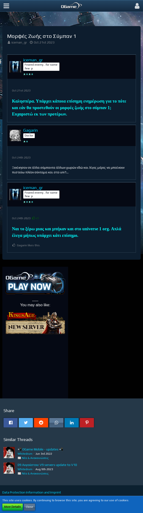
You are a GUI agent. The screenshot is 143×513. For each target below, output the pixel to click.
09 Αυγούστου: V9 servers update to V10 (47, 465)
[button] (6, 6)
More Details (12, 507)
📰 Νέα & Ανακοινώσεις (33, 458)
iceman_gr (19, 42)
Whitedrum (25, 453)
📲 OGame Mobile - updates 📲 (40, 449)
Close (29, 507)
